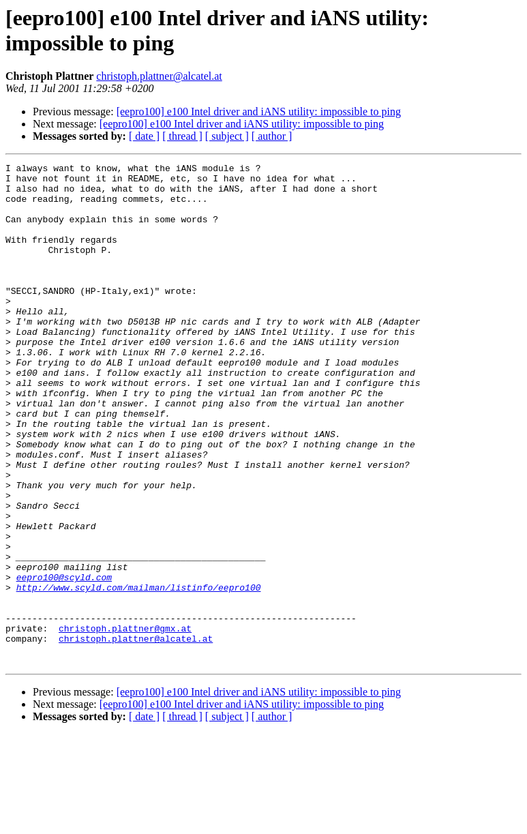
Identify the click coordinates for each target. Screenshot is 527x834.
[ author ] (272, 136)
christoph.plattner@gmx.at (125, 722)
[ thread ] (182, 136)
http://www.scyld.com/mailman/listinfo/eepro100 (138, 673)
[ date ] (144, 136)
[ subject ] (227, 136)
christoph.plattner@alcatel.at (159, 76)
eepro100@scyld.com (64, 661)
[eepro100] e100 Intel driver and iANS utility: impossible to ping (259, 111)
